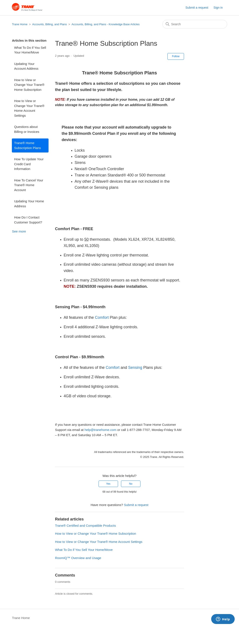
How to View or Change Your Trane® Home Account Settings (29, 108)
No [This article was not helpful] (130, 483)
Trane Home (19, 24)
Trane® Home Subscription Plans (27, 145)
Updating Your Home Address (29, 203)
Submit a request (197, 7)
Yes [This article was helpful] (108, 483)
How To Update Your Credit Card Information (29, 164)
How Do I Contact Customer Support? (28, 219)
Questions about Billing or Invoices (26, 129)
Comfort (102, 317)
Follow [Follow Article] (175, 56)
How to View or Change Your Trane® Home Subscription (29, 84)
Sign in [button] (218, 7)
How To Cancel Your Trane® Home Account (28, 185)
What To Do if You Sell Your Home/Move (30, 50)
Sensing (135, 367)
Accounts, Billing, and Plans (49, 24)
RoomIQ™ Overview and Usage (78, 558)
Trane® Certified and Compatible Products (85, 525)
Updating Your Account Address (26, 66)
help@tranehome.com (100, 430)
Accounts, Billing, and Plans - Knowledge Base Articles (106, 24)
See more (19, 231)
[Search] (194, 24)
